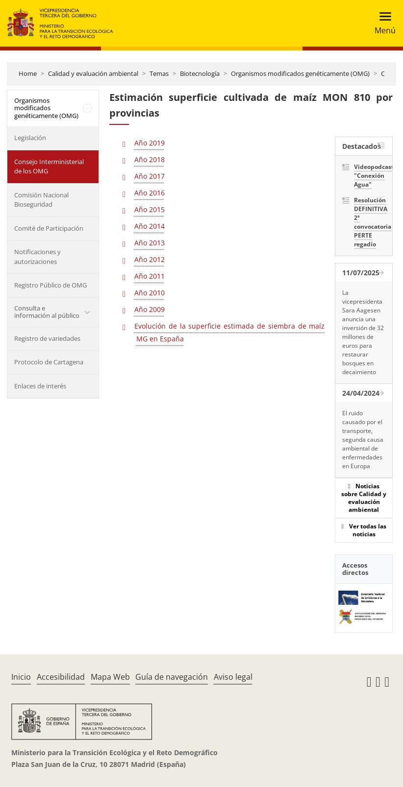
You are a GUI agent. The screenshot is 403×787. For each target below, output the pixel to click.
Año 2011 (149, 276)
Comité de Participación (48, 228)
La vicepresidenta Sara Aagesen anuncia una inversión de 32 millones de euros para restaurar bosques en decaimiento (363, 332)
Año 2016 (149, 192)
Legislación (30, 137)
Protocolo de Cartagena (48, 362)
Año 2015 (149, 209)
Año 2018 (149, 159)
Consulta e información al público (46, 312)
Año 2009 (149, 309)
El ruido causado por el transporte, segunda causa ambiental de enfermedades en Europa (362, 439)
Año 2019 (149, 142)
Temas (159, 73)
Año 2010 (149, 292)
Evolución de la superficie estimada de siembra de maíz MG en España (229, 332)
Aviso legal (233, 676)
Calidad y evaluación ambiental (93, 73)
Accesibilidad (61, 676)
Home (28, 73)
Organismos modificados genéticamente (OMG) (300, 73)
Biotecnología (200, 73)
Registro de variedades (47, 338)
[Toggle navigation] (382, 23)
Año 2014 (149, 226)
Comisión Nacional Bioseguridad (41, 200)
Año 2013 (149, 242)
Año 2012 (149, 259)
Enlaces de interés (40, 386)
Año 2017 (149, 176)
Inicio (21, 676)
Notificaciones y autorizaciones (37, 256)
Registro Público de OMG (50, 285)
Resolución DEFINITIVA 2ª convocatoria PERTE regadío (369, 222)
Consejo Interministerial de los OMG (49, 166)
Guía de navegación (171, 676)
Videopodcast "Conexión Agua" (369, 176)
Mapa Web (110, 676)
